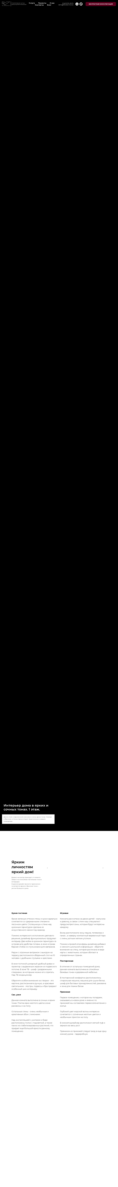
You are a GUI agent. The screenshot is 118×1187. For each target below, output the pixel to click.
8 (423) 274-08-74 (67, 3)
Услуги (32, 3)
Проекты (42, 3)
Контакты (39, 5)
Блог (49, 5)
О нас (52, 3)
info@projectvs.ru (65, 5)
